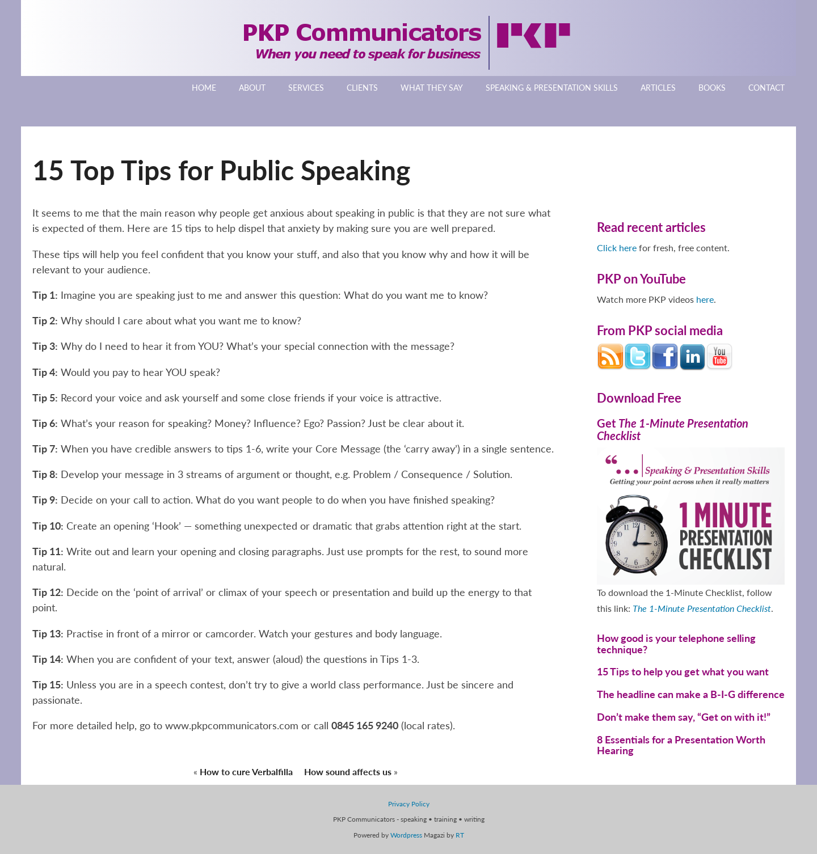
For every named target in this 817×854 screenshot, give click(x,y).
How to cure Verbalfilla (246, 771)
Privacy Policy (408, 804)
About (252, 87)
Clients (362, 87)
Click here (617, 247)
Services (306, 87)
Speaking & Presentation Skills (552, 87)
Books (712, 87)
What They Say (432, 87)
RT (460, 835)
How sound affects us (347, 771)
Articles (658, 87)
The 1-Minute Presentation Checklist (702, 608)
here (705, 299)
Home (204, 87)
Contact (766, 87)
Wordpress (406, 835)
